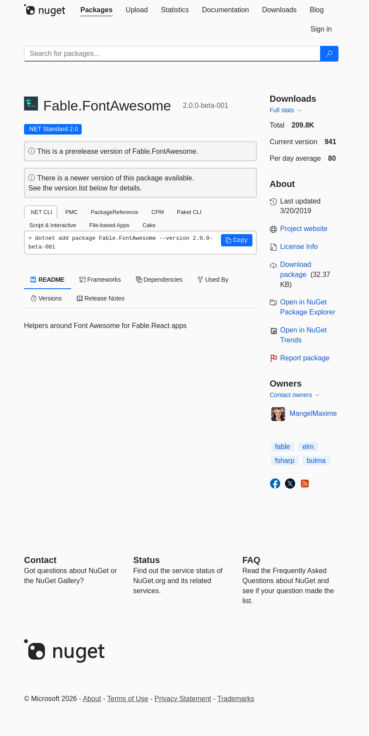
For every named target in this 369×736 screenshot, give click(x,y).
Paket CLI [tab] (189, 212)
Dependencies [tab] (159, 279)
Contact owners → (295, 394)
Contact (40, 560)
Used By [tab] (212, 279)
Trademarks (236, 698)
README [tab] (48, 279)
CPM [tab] (158, 212)
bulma (316, 460)
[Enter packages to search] (172, 54)
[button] (236, 240)
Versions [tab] (46, 298)
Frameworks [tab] (100, 279)
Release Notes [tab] (101, 298)
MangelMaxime (313, 413)
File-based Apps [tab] (109, 225)
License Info (299, 246)
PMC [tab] (71, 212)
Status (146, 560)
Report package (305, 358)
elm (308, 446)
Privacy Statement (183, 698)
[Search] (329, 54)
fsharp (284, 460)
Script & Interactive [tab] (52, 225)
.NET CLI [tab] (40, 212)
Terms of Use (127, 698)
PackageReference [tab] (114, 212)
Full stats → (286, 110)
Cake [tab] (148, 225)
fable (282, 446)
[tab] (96, 10)
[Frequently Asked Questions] (251, 560)
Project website (304, 228)
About (92, 698)
